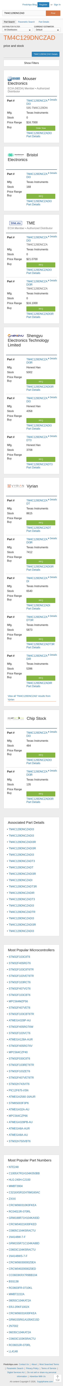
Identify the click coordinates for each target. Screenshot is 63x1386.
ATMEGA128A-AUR (21, 1039)
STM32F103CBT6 (19, 995)
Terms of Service (48, 1368)
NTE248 (14, 1167)
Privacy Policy (32, 1368)
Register (43, 4)
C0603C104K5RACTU (22, 1249)
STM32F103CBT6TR (21, 1014)
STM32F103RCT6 (20, 982)
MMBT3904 (16, 1186)
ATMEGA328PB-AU (21, 1122)
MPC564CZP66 (18, 1115)
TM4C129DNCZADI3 (21, 829)
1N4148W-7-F (17, 1237)
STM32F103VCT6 (19, 1033)
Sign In (57, 4)
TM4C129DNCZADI (20, 880)
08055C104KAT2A (20, 1300)
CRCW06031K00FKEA (22, 1313)
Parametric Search (15, 1368)
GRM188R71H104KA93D (24, 1217)
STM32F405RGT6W (21, 1026)
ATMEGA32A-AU (19, 1109)
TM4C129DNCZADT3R (23, 886)
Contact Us (24, 1364)
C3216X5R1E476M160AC (24, 1192)
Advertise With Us (38, 1376)
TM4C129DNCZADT (21, 867)
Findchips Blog (30, 4)
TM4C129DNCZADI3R (22, 842)
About (34, 1364)
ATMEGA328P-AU (20, 1020)
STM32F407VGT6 (20, 988)
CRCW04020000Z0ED (22, 1268)
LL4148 (13, 1351)
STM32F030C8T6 (19, 1058)
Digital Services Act (16, 1372)
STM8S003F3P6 (19, 1103)
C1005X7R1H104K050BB (24, 1173)
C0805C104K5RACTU (22, 1230)
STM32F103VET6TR (21, 975)
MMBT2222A (16, 1294)
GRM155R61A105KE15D (24, 1319)
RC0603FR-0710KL (20, 1287)
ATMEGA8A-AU (18, 1134)
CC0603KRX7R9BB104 (23, 1275)
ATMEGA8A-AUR (19, 1128)
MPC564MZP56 (18, 1001)
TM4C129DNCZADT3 (22, 861)
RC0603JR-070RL (20, 1345)
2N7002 (13, 1326)
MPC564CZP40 (18, 1052)
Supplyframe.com (45, 1381)
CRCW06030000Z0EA (22, 1262)
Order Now (41, 128)
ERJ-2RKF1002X (19, 1307)
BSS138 (14, 1281)
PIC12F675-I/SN (18, 1090)
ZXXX (12, 1198)
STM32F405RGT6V (20, 1045)
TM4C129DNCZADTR (22, 912)
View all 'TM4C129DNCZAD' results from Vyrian (29, 698)
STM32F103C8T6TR (21, 969)
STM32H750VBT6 (20, 1141)
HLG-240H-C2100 (19, 1179)
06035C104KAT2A (20, 1332)
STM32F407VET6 (19, 1007)
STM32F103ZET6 (19, 1071)
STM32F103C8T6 (19, 956)
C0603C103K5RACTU (22, 1338)
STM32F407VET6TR (21, 1077)
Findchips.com (5, 5)
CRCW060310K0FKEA (22, 1205)
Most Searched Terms (49, 1364)
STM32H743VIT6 (19, 1084)
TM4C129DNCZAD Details (46, 54)
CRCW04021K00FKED (22, 1224)
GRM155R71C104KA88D (24, 1243)
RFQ (41, 196)
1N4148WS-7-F (18, 1256)
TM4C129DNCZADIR (21, 892)
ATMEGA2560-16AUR (22, 1096)
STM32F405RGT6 (20, 963)
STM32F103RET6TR (21, 1065)
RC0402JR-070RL (20, 1211)
